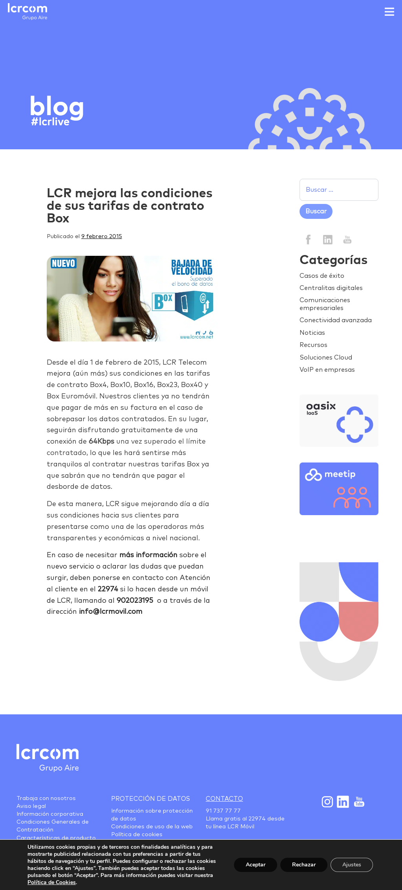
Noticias (312, 333)
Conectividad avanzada (336, 320)
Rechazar (304, 864)
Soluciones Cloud (326, 357)
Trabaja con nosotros (46, 798)
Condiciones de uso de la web (152, 826)
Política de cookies (137, 834)
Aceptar (255, 864)
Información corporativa (49, 814)
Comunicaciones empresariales (325, 304)
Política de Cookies (51, 882)
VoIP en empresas (327, 370)
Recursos (313, 345)
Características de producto (56, 838)
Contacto (224, 799)
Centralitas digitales (331, 288)
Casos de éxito (322, 276)
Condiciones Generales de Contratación (52, 826)
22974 (257, 819)
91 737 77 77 (223, 811)
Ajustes (351, 864)
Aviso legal (31, 806)
